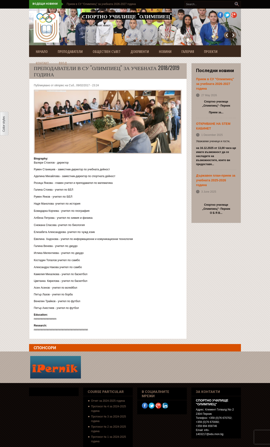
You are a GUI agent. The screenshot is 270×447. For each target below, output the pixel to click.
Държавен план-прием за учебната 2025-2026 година (215, 180)
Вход (63, 63)
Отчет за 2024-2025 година (108, 400)
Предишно (227, 35)
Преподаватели (70, 51)
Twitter (227, 15)
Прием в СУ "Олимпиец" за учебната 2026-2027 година (101, 4)
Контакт (42, 63)
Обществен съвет (107, 51)
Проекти (210, 51)
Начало (42, 51)
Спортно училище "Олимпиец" (127, 16)
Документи (139, 51)
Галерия (187, 51)
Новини (165, 51)
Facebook (220, 15)
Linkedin (165, 406)
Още (233, 35)
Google (234, 15)
